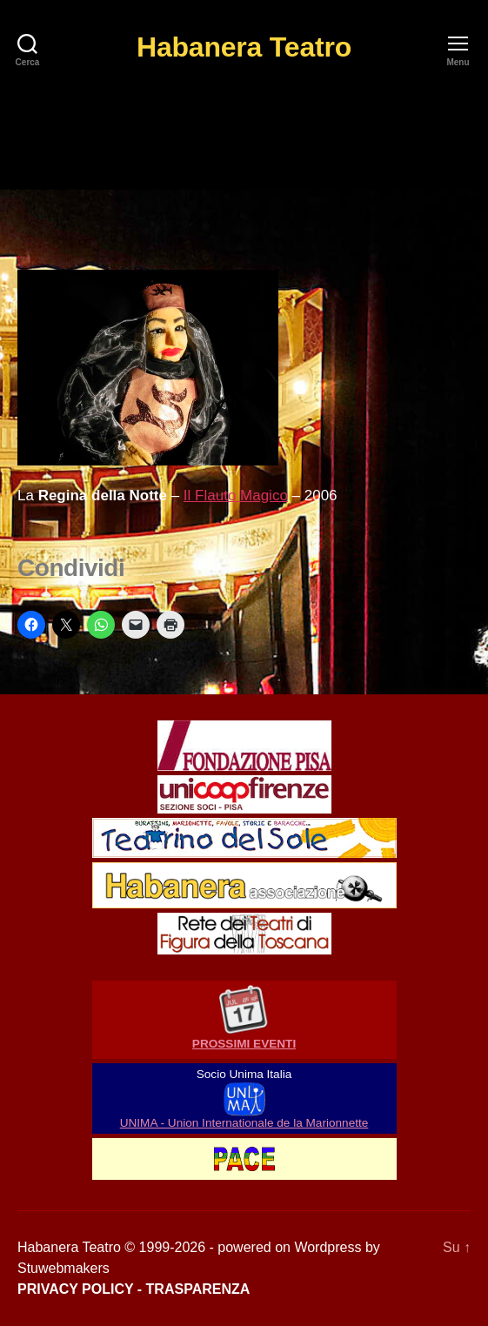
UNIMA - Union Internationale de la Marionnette (244, 1122)
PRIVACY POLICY (75, 1289)
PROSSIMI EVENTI (244, 1043)
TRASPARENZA (198, 1289)
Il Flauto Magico (236, 495)
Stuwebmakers (63, 1268)
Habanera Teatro (244, 47)
